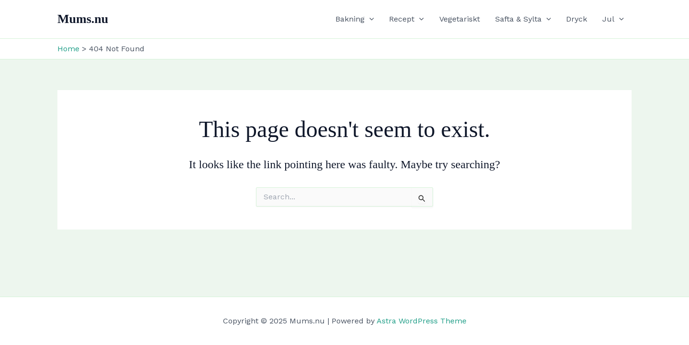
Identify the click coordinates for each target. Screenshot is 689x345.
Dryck (576, 18)
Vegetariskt (459, 18)
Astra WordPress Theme (422, 320)
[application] (369, 19)
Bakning (354, 19)
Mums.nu (82, 19)
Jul (613, 19)
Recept (406, 19)
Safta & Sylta (523, 19)
